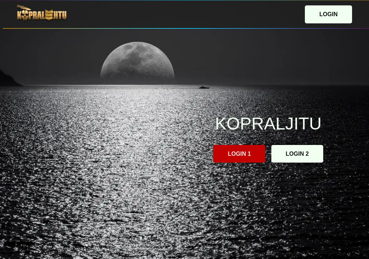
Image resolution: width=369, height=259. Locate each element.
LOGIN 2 (297, 154)
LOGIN (328, 14)
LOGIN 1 (239, 154)
